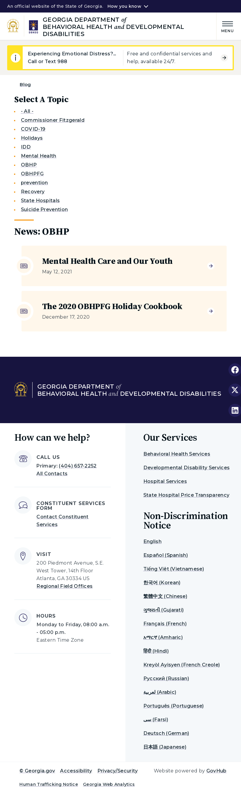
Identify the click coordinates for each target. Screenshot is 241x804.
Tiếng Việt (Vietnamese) (173, 569)
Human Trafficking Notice (48, 784)
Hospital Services (165, 481)
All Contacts (51, 473)
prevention (34, 183)
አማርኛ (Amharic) (163, 637)
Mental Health (38, 156)
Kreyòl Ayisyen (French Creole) (181, 665)
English (152, 541)
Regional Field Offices (64, 586)
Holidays (32, 138)
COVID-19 (33, 129)
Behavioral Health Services (176, 454)
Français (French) (165, 624)
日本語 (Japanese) (164, 747)
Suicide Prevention (44, 209)
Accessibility (76, 771)
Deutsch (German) (166, 733)
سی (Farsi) (155, 719)
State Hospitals (40, 200)
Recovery (33, 191)
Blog (25, 84)
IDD (26, 147)
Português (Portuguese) (173, 706)
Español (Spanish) (165, 555)
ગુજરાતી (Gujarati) (163, 610)
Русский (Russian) (166, 678)
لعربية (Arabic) (159, 692)
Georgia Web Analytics (109, 784)
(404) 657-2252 (77, 466)
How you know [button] (124, 6)
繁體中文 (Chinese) (165, 596)
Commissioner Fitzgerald (53, 120)
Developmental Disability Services (186, 467)
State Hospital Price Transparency (186, 495)
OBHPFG (32, 174)
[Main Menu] (225, 26)
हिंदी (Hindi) (156, 651)
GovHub (216, 771)
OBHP (29, 165)
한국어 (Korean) (162, 582)
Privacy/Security (117, 771)
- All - (27, 111)
